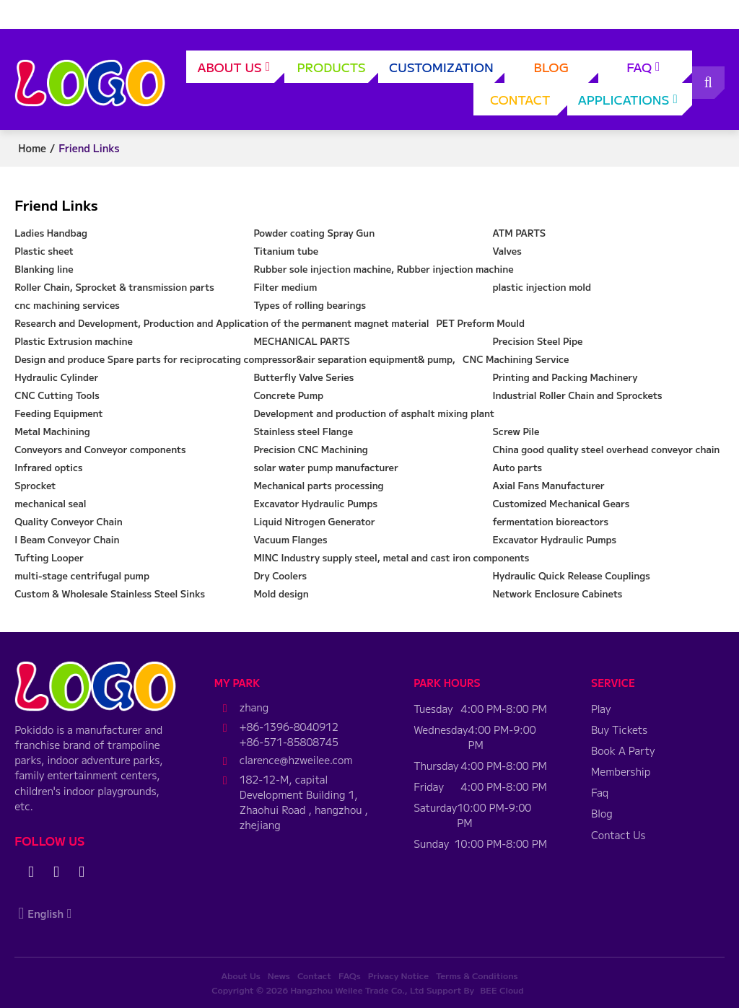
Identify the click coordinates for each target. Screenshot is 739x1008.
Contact (528, 102)
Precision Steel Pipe (538, 341)
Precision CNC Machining (310, 449)
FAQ (659, 70)
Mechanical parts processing (318, 485)
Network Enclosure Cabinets (558, 593)
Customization (446, 70)
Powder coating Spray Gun (314, 233)
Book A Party (623, 750)
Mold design (280, 593)
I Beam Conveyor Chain (66, 539)
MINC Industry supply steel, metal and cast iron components (391, 557)
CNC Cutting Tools (56, 395)
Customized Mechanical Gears (561, 503)
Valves (507, 251)
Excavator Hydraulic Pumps (315, 503)
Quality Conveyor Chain (68, 521)
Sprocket (35, 485)
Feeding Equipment (58, 413)
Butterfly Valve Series (303, 377)
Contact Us (618, 835)
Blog (566, 70)
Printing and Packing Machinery (565, 377)
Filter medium (285, 287)
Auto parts (518, 467)
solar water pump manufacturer (325, 467)
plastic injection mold (542, 287)
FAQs (349, 975)
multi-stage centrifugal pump (81, 575)
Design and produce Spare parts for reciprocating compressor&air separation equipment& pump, (234, 359)
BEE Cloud (501, 989)
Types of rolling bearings (309, 305)
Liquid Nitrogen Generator (314, 521)
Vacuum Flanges (290, 539)
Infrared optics (48, 467)
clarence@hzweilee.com (296, 760)
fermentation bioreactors (550, 521)
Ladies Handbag (50, 233)
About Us (240, 70)
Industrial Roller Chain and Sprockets (578, 395)
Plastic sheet (44, 251)
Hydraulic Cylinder (56, 377)
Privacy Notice (398, 975)
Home (32, 148)
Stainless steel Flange (303, 431)
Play (601, 708)
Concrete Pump (288, 395)
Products (337, 70)
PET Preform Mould (480, 323)
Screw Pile (516, 431)
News (279, 975)
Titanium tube (285, 251)
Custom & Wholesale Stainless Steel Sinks (109, 593)
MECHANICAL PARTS (301, 341)
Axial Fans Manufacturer (549, 485)
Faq (599, 792)
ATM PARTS (519, 233)
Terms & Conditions (477, 975)
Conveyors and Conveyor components (99, 449)
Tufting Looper (49, 557)
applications (635, 102)
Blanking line (43, 269)
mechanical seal (50, 503)
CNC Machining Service (516, 359)
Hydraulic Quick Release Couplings (571, 575)
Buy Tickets (619, 729)
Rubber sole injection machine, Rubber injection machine (383, 269)
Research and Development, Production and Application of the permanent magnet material (221, 323)
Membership (620, 771)
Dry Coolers (280, 575)
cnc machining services (67, 305)
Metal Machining (51, 431)
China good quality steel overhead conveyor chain (606, 449)
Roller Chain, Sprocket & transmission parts (114, 287)
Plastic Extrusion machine (73, 341)
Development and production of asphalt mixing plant (373, 413)
